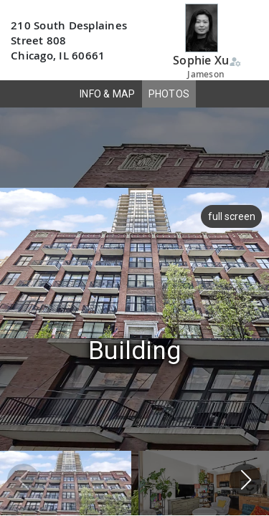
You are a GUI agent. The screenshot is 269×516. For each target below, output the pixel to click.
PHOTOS (169, 94)
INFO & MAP (108, 94)
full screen (231, 216)
